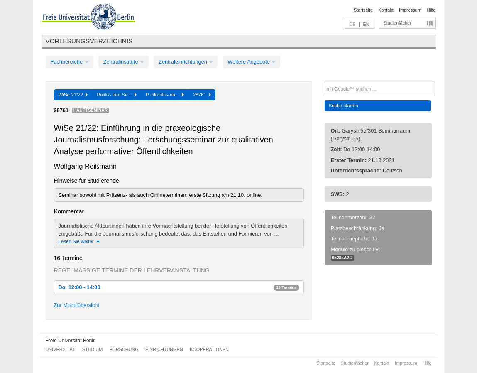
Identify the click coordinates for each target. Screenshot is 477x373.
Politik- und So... (116, 94)
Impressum (410, 9)
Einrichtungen (164, 349)
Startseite (363, 9)
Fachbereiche (69, 62)
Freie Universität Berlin (71, 341)
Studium (92, 349)
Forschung (124, 349)
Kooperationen (209, 349)
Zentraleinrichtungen (186, 62)
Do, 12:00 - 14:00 (179, 287)
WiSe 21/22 (73, 94)
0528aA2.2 (342, 257)
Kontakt (386, 9)
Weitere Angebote (251, 62)
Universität (61, 349)
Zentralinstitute (123, 62)
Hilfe (431, 9)
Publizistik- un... (165, 94)
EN (366, 24)
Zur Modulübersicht (77, 305)
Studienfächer (397, 22)
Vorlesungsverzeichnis (89, 40)
